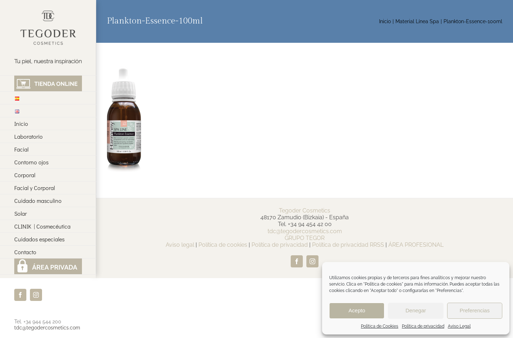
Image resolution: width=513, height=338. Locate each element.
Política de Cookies (379, 326)
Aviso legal (180, 244)
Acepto (356, 310)
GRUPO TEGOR (305, 238)
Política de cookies (222, 244)
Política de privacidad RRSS (348, 244)
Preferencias (474, 310)
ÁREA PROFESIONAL (416, 244)
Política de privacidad (423, 326)
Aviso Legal (459, 326)
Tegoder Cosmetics (304, 210)
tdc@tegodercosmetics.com (47, 328)
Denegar (415, 310)
